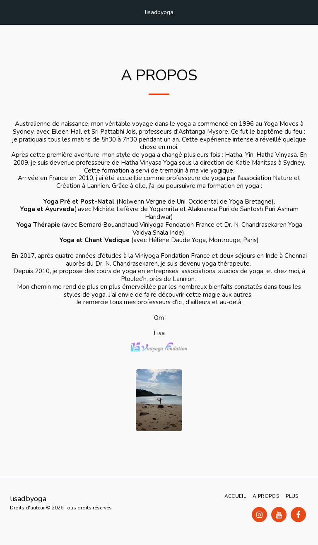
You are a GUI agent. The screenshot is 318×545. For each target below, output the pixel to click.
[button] (9, 11)
